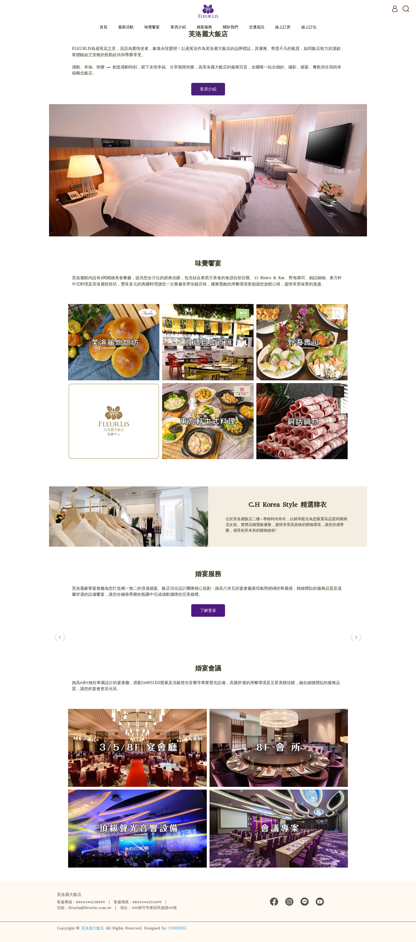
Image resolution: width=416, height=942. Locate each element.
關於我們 (230, 27)
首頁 (103, 27)
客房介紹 (178, 27)
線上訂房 (282, 27)
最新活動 (125, 27)
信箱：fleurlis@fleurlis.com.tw (84, 907)
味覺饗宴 (152, 27)
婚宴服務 (204, 27)
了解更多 (208, 610)
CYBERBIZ (177, 928)
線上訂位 (309, 27)
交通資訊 (256, 27)
